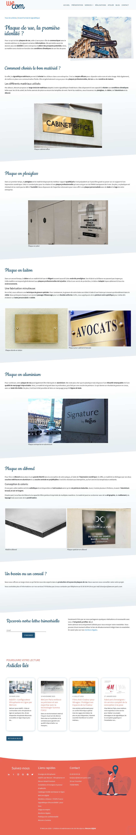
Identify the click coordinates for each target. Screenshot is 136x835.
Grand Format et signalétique (29, 18)
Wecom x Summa (44, 820)
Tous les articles (11, 18)
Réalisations (100, 5)
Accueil (66, 5)
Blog (118, 5)
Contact (125, 5)
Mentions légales (44, 813)
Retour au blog (14, 738)
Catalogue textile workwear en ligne (51, 792)
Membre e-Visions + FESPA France (50, 799)
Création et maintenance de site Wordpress (74, 828)
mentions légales (91, 630)
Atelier (111, 5)
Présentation (77, 5)
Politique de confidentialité (48, 817)
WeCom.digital (43, 795)
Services (88, 5)
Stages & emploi (44, 809)
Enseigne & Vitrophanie (46, 774)
